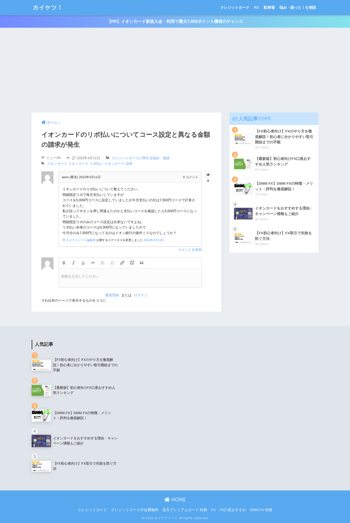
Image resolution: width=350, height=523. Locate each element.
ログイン (141, 295)
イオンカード (57, 164)
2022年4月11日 (154, 240)
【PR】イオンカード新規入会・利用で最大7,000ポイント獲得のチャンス (175, 21)
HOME (175, 500)
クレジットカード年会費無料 (134, 510)
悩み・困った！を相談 (298, 7)
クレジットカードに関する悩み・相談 (141, 158)
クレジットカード (234, 7)
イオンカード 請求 (118, 164)
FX (256, 7)
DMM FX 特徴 (261, 510)
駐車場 (269, 7)
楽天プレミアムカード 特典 (184, 510)
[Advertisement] (175, 70)
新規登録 (112, 295)
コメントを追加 (190, 250)
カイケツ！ (48, 7)
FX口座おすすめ (233, 510)
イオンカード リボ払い (85, 164)
